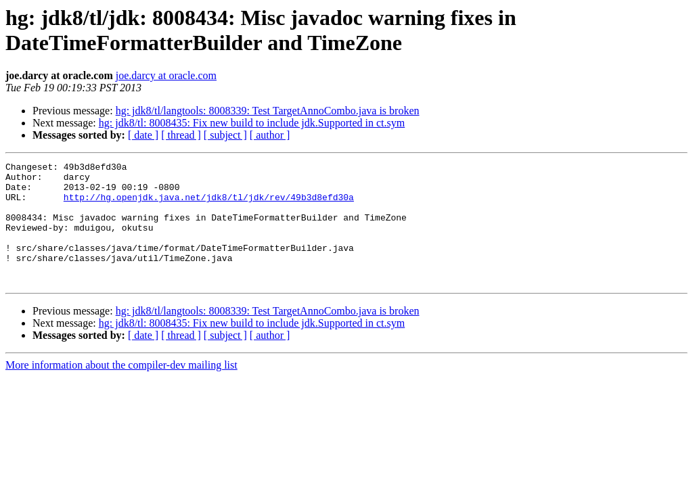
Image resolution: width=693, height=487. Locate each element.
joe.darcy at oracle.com (166, 75)
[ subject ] (225, 135)
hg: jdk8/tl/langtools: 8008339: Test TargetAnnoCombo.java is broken (268, 110)
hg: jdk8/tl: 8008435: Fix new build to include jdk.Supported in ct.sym (252, 123)
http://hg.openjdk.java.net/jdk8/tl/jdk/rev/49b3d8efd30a (209, 205)
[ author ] (270, 135)
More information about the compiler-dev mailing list (121, 389)
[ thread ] (181, 135)
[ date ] (143, 135)
